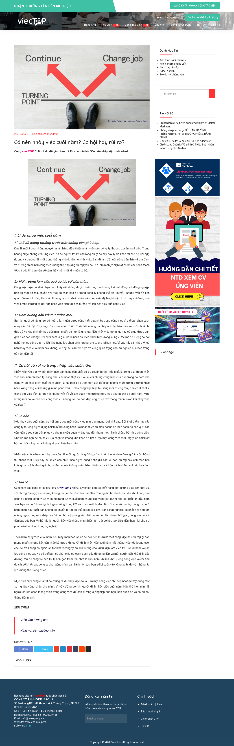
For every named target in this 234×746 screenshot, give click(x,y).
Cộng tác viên (137, 25)
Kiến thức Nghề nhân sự (173, 60)
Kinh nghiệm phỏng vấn (45, 133)
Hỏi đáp (145, 726)
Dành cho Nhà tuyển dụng (203, 17)
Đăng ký (177, 17)
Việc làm (110, 25)
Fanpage (167, 352)
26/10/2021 (21, 133)
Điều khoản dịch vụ (151, 704)
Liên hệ (215, 24)
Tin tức (201, 24)
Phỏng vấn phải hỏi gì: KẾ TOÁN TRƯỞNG (183, 130)
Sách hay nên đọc (170, 67)
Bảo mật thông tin (151, 711)
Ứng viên (160, 24)
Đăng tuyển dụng (181, 24)
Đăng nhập (163, 17)
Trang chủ (90, 24)
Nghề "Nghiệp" (168, 70)
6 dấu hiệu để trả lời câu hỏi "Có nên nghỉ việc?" (186, 141)
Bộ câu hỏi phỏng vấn (172, 74)
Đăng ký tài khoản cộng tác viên (194, 5)
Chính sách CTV (150, 718)
